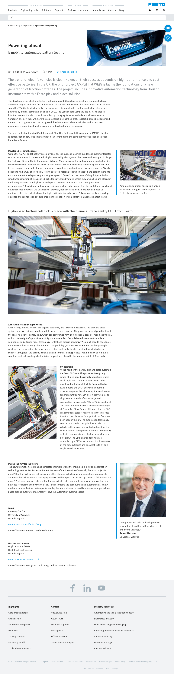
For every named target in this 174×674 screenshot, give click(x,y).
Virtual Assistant (59, 612)
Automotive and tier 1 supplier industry (113, 612)
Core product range (18, 612)
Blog (121, 10)
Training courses (16, 636)
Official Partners (59, 636)
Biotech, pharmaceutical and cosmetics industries (113, 630)
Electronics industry (104, 618)
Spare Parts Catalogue (62, 642)
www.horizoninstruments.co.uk (23, 559)
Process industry (102, 648)
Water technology (103, 642)
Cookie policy (120, 661)
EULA (157, 661)
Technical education (78, 10)
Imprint (45, 661)
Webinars (13, 630)
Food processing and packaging (110, 624)
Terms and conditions (75, 661)
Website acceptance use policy (140, 661)
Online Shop (14, 618)
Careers (112, 10)
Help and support (60, 624)
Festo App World (16, 642)
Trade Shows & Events (19, 648)
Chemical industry (103, 636)
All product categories (19, 624)
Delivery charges (105, 661)
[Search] (87, 17)
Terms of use (91, 661)
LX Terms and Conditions (93, 668)
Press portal (57, 630)
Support (59, 10)
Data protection (57, 661)
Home (10, 25)
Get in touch (57, 618)
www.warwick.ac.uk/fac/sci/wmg (24, 524)
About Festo (99, 10)
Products (12, 10)
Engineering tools (29, 10)
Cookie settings (112, 668)
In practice (27, 25)
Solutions (46, 10)
